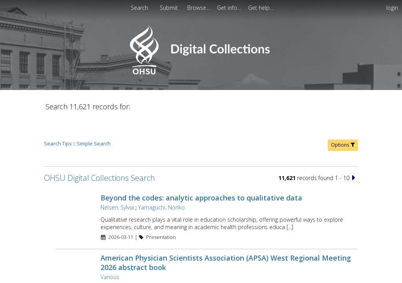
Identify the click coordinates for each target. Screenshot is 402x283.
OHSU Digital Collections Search (99, 155)
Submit (169, 7)
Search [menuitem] (139, 7)
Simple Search (94, 121)
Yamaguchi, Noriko (161, 185)
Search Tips (58, 121)
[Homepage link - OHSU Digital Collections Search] (201, 72)
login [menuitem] (392, 7)
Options (343, 122)
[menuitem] (170, 7)
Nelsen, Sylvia (117, 185)
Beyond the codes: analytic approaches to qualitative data (201, 175)
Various (109, 254)
